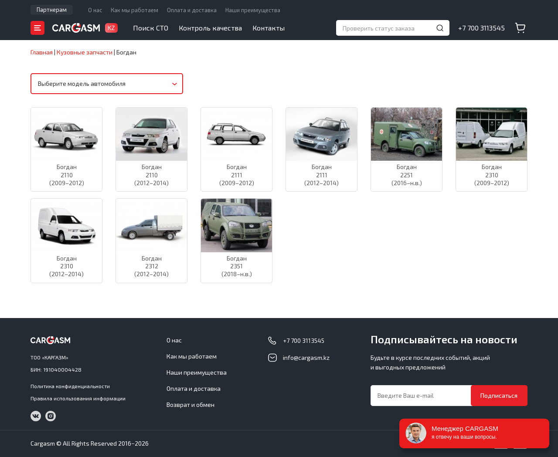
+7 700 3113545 (481, 28)
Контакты (268, 28)
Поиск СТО (150, 28)
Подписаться (498, 395)
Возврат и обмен (190, 404)
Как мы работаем (134, 10)
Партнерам (52, 9)
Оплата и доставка (192, 10)
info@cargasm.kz (306, 357)
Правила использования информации (78, 398)
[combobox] (107, 83)
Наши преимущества (252, 10)
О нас (95, 10)
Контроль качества (210, 28)
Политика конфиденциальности (70, 386)
